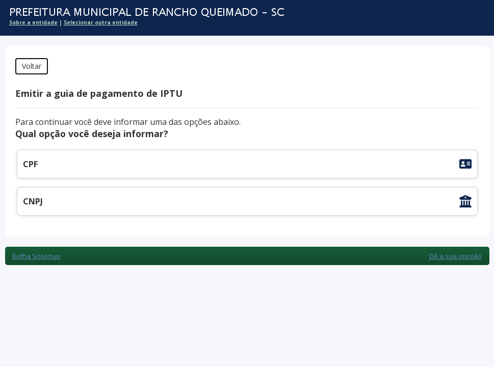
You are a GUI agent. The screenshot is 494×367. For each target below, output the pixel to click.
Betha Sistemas (36, 255)
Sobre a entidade (33, 22)
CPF (30, 164)
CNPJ (33, 201)
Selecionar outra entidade (101, 22)
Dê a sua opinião (455, 255)
